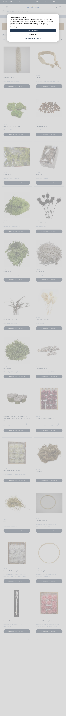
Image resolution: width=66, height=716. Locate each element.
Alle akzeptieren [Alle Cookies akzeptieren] (33, 30)
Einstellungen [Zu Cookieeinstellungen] (33, 34)
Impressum (37, 38)
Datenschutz (29, 38)
